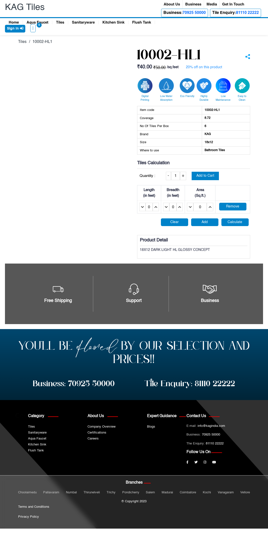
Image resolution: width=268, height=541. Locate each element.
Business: (74, 384)
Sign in (15, 28)
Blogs (151, 426)
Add (205, 222)
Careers (93, 438)
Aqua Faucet (37, 22)
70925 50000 (194, 13)
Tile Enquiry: (190, 384)
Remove (232, 206)
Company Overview (102, 426)
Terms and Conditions (33, 506)
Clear (174, 222)
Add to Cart (205, 175)
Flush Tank (141, 22)
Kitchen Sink (113, 22)
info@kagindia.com (211, 426)
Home (14, 22)
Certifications (97, 432)
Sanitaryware (83, 22)
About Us (172, 4)
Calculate (235, 222)
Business (193, 4)
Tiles (60, 22)
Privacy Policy (28, 516)
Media (212, 4)
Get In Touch (233, 4)
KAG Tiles (25, 7)
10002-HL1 (42, 42)
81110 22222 (247, 13)
